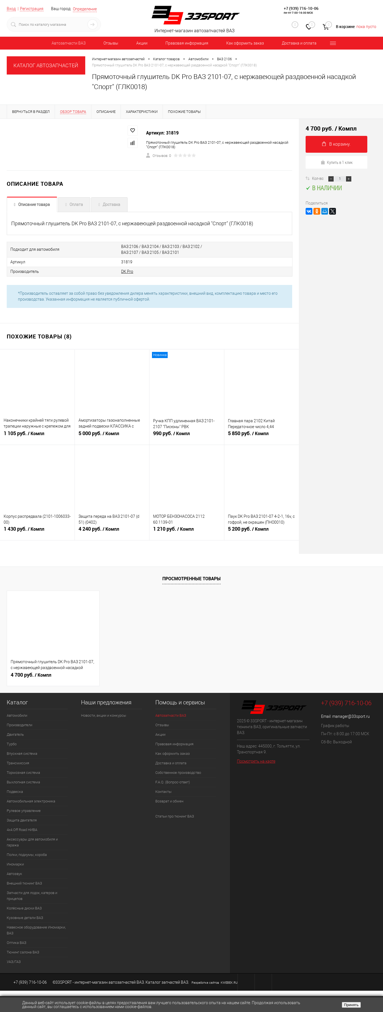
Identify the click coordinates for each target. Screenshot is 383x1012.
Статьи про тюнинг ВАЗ (174, 816)
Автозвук (14, 874)
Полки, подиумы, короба (27, 855)
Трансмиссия (18, 763)
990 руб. (186, 435)
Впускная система (22, 753)
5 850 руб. (262, 435)
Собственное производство (178, 772)
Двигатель (15, 734)
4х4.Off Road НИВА (22, 830)
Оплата (76, 204)
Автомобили (17, 715)
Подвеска (15, 792)
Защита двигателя (22, 820)
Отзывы (110, 43)
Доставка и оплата (299, 43)
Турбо (12, 744)
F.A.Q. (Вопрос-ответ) (172, 782)
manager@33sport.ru (351, 716)
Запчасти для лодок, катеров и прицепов (32, 896)
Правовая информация (186, 43)
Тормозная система (23, 772)
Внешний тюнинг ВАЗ (24, 883)
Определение (85, 9)
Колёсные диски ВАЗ (24, 908)
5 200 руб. (262, 531)
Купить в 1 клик (336, 162)
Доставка (111, 204)
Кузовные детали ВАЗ (25, 918)
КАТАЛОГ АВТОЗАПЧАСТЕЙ (45, 65)
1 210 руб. (186, 531)
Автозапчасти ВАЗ (69, 43)
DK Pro (127, 271)
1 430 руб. (37, 531)
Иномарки (15, 864)
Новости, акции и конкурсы (103, 715)
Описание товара (34, 204)
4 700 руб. (31, 675)
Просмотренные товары (191, 578)
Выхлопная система (23, 782)
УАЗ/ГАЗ (14, 962)
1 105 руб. (37, 435)
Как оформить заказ (245, 43)
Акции (141, 43)
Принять (351, 1005)
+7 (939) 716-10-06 (301, 8)
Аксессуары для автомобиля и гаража (32, 842)
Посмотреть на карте (256, 761)
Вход (11, 8)
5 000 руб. (112, 435)
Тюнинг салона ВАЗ (23, 952)
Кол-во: (318, 178)
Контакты (163, 792)
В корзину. (336, 144)
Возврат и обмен (169, 801)
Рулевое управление (24, 811)
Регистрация (31, 8)
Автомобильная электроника (31, 801)
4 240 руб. (112, 531)
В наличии (324, 188)
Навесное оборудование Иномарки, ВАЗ (36, 930)
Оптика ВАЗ (16, 943)
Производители (19, 725)
